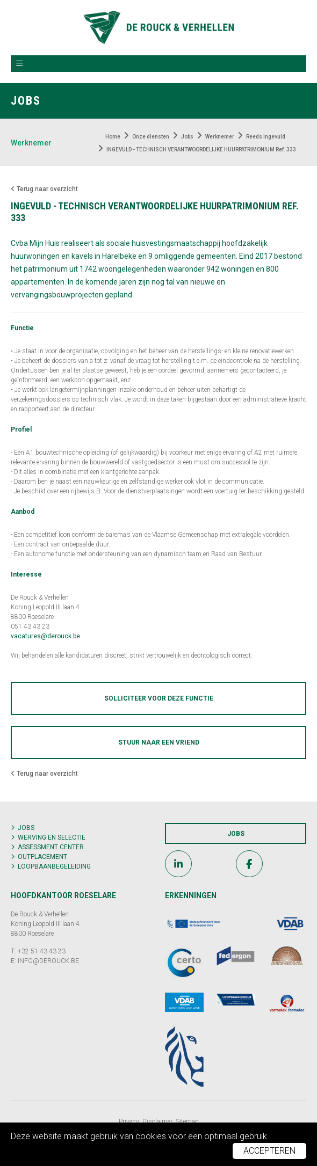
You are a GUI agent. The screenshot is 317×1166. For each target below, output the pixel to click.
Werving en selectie (51, 837)
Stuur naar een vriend (158, 742)
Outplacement (42, 857)
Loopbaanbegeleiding (54, 866)
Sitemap (187, 1121)
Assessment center (51, 847)
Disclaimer (157, 1121)
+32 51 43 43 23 (42, 951)
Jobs (26, 828)
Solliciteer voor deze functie (158, 698)
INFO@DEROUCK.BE (48, 961)
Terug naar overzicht (44, 189)
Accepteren (269, 1151)
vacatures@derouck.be (45, 636)
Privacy (129, 1121)
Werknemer (31, 143)
